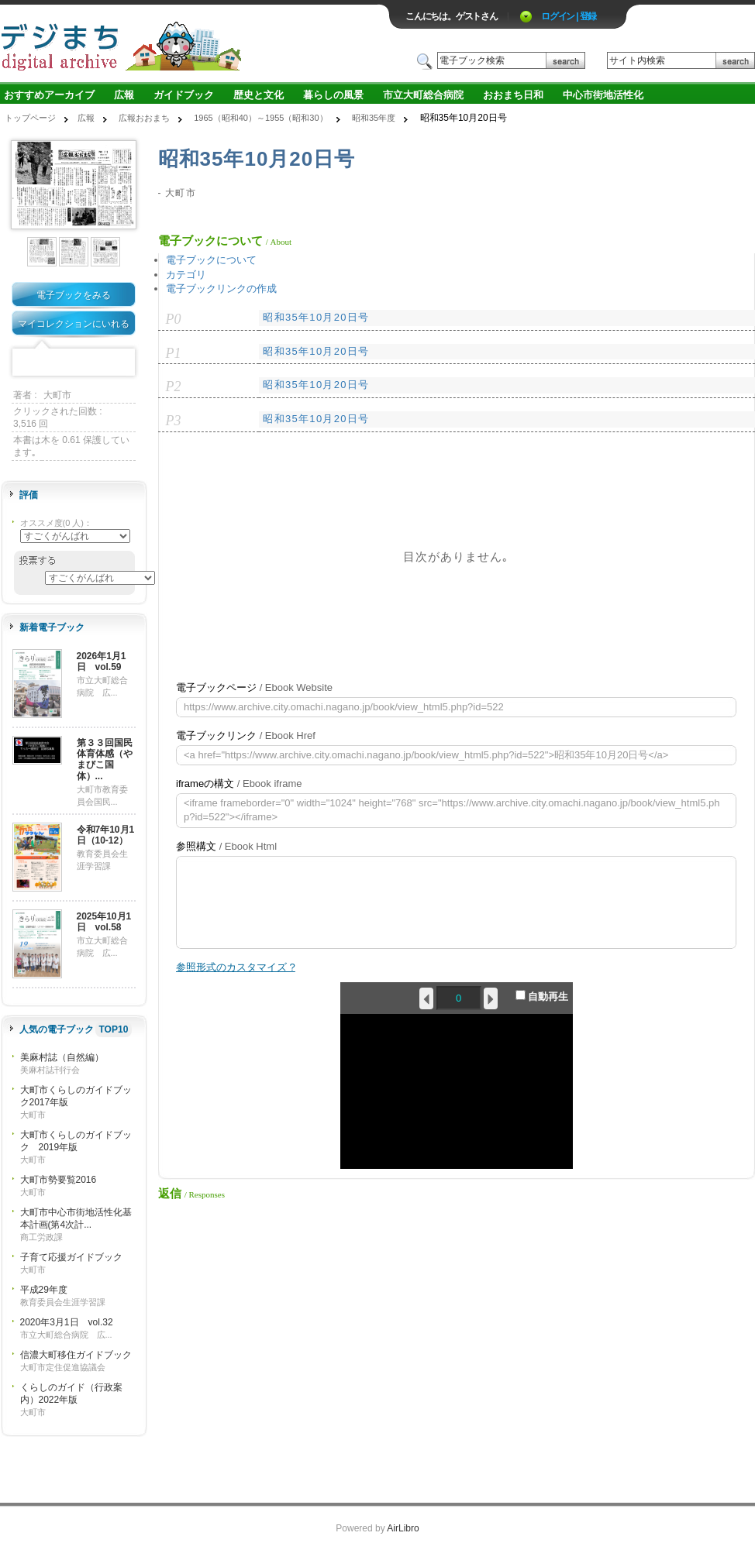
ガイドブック (183, 95)
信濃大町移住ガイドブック (76, 1354)
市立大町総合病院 (423, 95)
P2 (173, 386)
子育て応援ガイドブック (71, 1257)
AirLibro (403, 1528)
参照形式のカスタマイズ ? (235, 967)
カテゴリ (186, 274)
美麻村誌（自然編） (62, 1057)
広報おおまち (144, 117)
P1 (173, 353)
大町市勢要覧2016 (58, 1179)
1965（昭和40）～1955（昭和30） (260, 117)
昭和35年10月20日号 (316, 317)
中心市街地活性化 (603, 95)
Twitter (49, 363)
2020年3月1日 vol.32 (66, 1322)
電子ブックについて (211, 260)
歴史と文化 (258, 95)
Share (121, 363)
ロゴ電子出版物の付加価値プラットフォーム (181, 43)
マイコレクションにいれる (73, 323)
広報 (124, 95)
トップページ (30, 117)
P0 (173, 319)
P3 (173, 420)
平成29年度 (43, 1289)
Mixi (73, 363)
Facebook (25, 363)
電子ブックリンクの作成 (221, 288)
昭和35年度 (373, 117)
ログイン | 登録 (568, 16)
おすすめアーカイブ (49, 95)
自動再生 (542, 996)
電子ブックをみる (73, 295)
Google (97, 363)
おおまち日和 (513, 95)
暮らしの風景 (333, 95)
